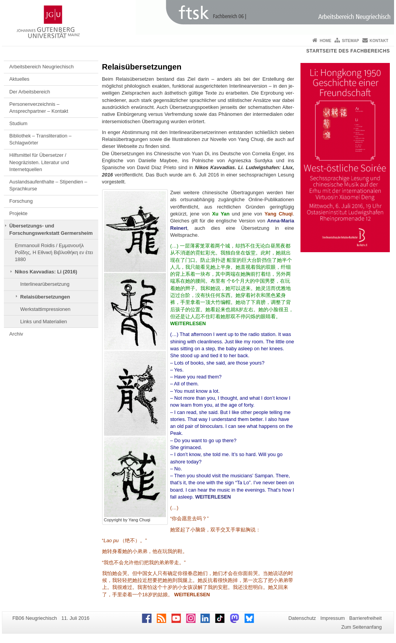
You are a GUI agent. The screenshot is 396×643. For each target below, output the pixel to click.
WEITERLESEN (188, 323)
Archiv (16, 334)
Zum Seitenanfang (361, 627)
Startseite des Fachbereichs (348, 51)
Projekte (18, 213)
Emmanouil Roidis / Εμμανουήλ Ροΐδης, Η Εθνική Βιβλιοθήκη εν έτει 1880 (54, 253)
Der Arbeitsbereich (29, 92)
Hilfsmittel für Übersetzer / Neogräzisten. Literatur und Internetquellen (39, 162)
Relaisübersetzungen (45, 297)
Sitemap (350, 41)
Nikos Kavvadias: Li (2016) (46, 272)
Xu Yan (221, 214)
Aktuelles (19, 79)
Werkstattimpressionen (45, 309)
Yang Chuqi (279, 214)
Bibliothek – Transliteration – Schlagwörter (40, 139)
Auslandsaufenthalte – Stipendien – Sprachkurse (48, 185)
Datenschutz (302, 618)
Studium (18, 123)
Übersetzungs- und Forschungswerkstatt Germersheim (51, 229)
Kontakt (379, 41)
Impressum (332, 618)
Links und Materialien (43, 321)
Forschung (20, 201)
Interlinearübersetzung (44, 284)
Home (325, 41)
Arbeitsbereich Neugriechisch (41, 67)
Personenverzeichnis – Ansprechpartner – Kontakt (38, 107)
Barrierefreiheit (365, 618)
